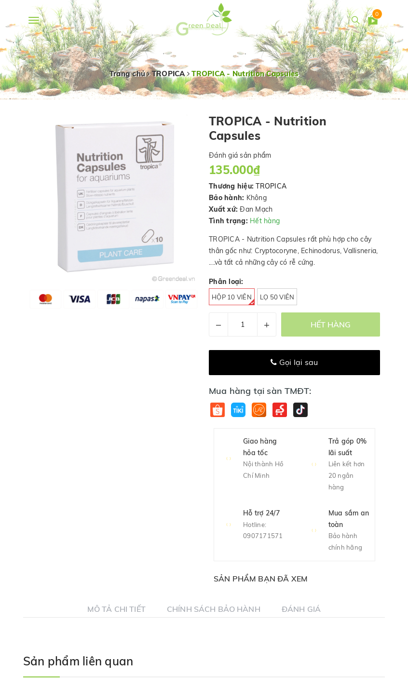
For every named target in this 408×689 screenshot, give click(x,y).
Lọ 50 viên (277, 297)
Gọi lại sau (294, 362)
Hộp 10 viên (233, 299)
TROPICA (271, 186)
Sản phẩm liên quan (78, 661)
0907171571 (263, 536)
